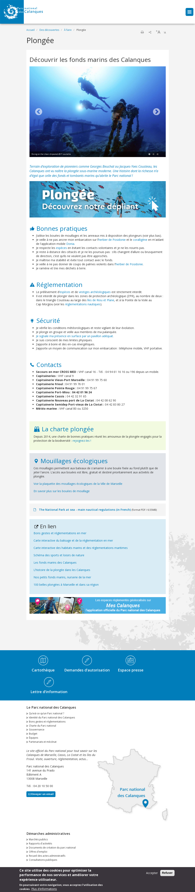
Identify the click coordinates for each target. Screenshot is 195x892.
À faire (68, 30)
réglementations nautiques (82, 304)
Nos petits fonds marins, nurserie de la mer (62, 577)
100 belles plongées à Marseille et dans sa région (66, 584)
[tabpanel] (97, 112)
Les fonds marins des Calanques (55, 562)
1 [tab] (149, 154)
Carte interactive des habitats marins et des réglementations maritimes (81, 548)
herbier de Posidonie (112, 240)
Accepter (152, 873)
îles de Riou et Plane (100, 300)
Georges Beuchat (102, 166)
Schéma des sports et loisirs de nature (59, 555)
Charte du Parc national (42, 725)
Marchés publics (38, 839)
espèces (61, 248)
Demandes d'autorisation (87, 670)
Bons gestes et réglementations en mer (60, 533)
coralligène (140, 240)
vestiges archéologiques (95, 292)
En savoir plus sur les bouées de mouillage (62, 491)
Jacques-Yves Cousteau (135, 166)
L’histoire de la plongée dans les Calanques (62, 570)
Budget (33, 733)
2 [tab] (153, 154)
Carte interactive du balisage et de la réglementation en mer (73, 540)
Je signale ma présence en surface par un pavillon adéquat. (75, 336)
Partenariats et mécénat (42, 742)
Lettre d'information (48, 691)
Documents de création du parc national (52, 847)
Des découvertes (49, 30)
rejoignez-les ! (82, 441)
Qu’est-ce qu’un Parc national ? (46, 713)
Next (156, 112)
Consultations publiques (43, 860)
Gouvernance (36, 729)
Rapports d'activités (40, 843)
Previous (39, 112)
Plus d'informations (44, 889)
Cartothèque (43, 670)
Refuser (167, 872)
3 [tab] (158, 154)
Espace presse (130, 670)
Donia (70, 244)
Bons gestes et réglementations (47, 721)
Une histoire (121, 171)
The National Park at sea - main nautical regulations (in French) (85, 510)
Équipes (33, 737)
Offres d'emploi (38, 851)
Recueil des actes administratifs (47, 855)
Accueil (30, 30)
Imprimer (142, 32)
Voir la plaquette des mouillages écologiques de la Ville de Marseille (78, 484)
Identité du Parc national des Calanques (52, 717)
